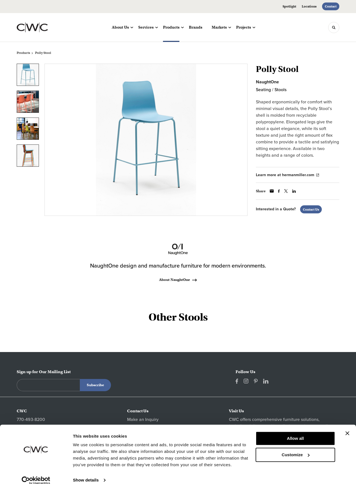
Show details (86, 473)
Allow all (295, 431)
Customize (296, 447)
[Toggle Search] (333, 27)
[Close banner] (347, 426)
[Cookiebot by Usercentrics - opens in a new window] (36, 473)
